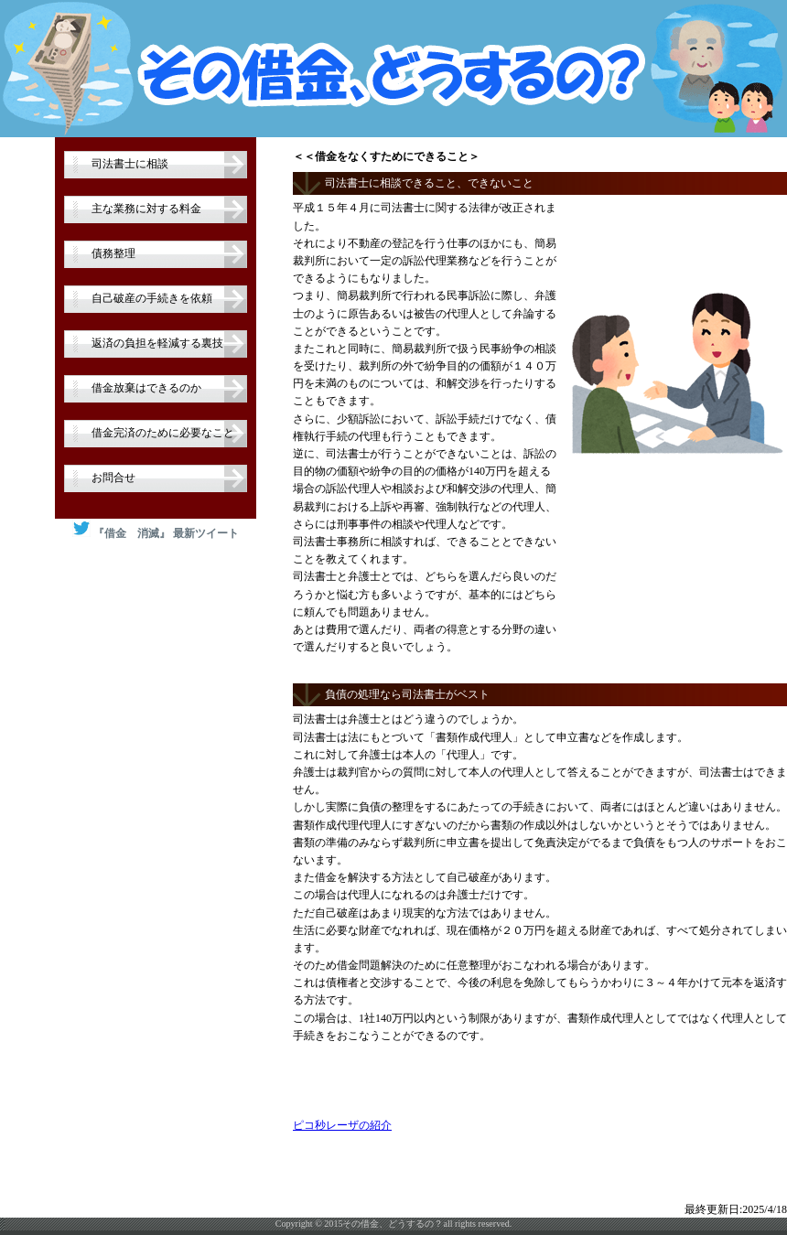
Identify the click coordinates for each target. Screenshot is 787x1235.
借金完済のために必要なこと (163, 432)
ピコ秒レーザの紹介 (342, 1125)
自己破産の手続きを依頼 (152, 298)
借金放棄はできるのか (146, 387)
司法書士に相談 (130, 163)
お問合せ (113, 477)
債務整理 (113, 253)
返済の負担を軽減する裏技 (157, 343)
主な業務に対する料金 (146, 208)
